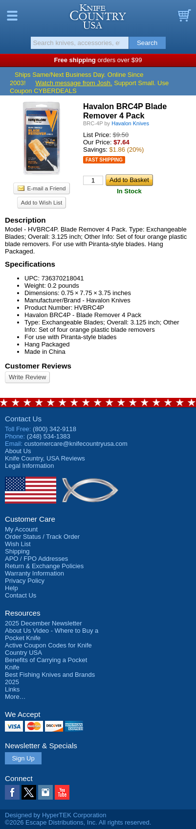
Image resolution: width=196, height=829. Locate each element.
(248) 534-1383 (48, 436)
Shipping (17, 551)
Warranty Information (34, 573)
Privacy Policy (24, 580)
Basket (183, 15)
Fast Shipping (104, 159)
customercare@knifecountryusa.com (76, 443)
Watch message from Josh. (74, 83)
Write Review (27, 377)
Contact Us (23, 418)
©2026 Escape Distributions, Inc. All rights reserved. (78, 822)
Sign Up (23, 758)
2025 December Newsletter (43, 623)
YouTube (62, 792)
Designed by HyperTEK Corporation (55, 815)
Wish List (18, 544)
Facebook (12, 792)
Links (12, 689)
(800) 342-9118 (54, 429)
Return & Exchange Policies (44, 566)
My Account (21, 529)
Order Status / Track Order (42, 536)
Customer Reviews (38, 366)
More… (15, 696)
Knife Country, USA (98, 16)
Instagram (45, 792)
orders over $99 (98, 60)
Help (11, 588)
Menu (12, 15)
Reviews (45, 458)
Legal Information (29, 465)
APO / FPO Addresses (36, 558)
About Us (18, 451)
